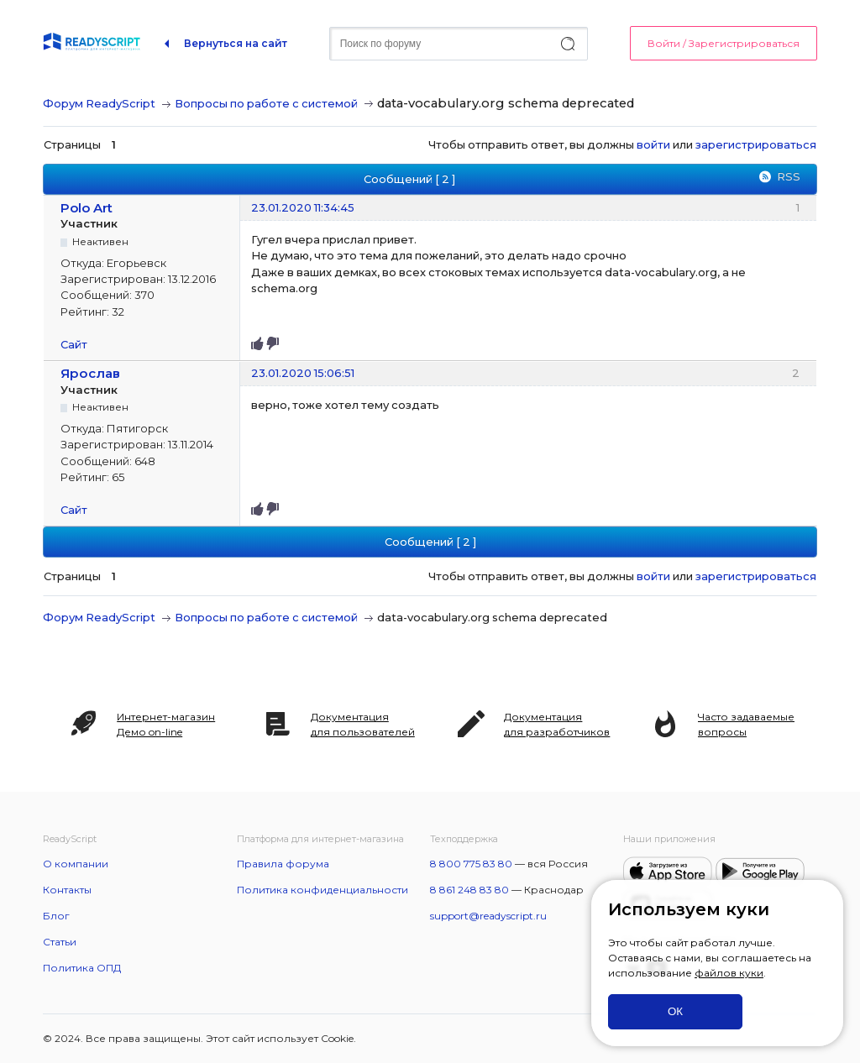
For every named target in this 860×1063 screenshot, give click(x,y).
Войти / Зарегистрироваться (724, 43)
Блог (56, 915)
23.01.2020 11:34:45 (302, 207)
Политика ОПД (82, 967)
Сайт (73, 344)
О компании (75, 863)
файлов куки (729, 972)
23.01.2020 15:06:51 (302, 373)
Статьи (59, 941)
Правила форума (283, 863)
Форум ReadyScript (99, 103)
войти (653, 144)
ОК (675, 1011)
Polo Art (86, 208)
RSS (788, 176)
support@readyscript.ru (488, 915)
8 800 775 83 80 (471, 863)
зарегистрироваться (755, 144)
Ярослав (90, 373)
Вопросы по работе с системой (266, 103)
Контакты (67, 889)
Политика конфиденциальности (322, 889)
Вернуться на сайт (235, 43)
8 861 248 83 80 (469, 889)
